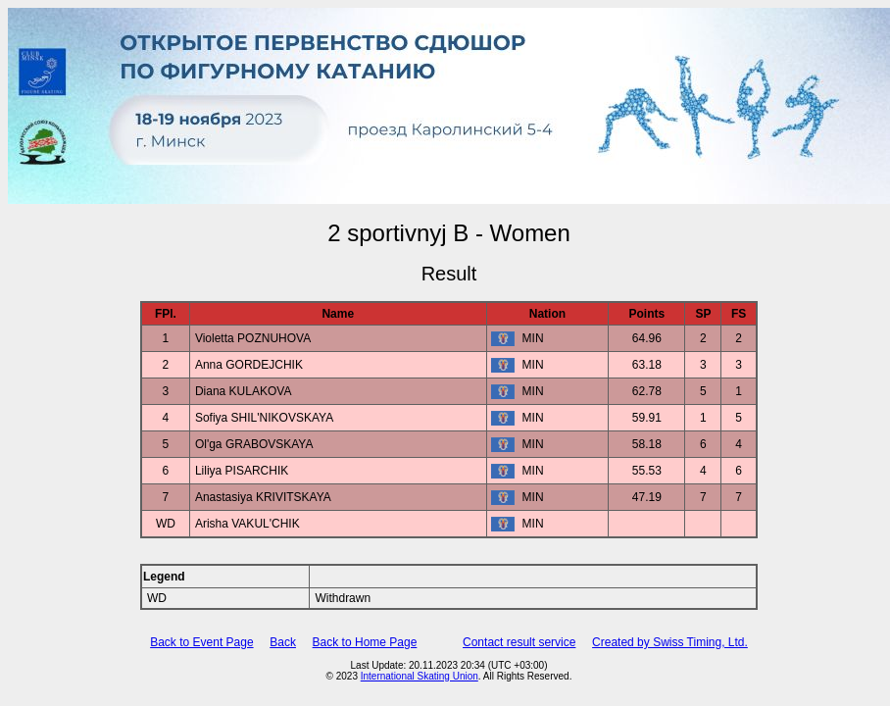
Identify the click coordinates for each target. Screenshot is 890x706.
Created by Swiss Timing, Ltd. (670, 642)
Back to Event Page (201, 642)
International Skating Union (419, 676)
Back (283, 642)
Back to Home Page (365, 642)
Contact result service (519, 642)
